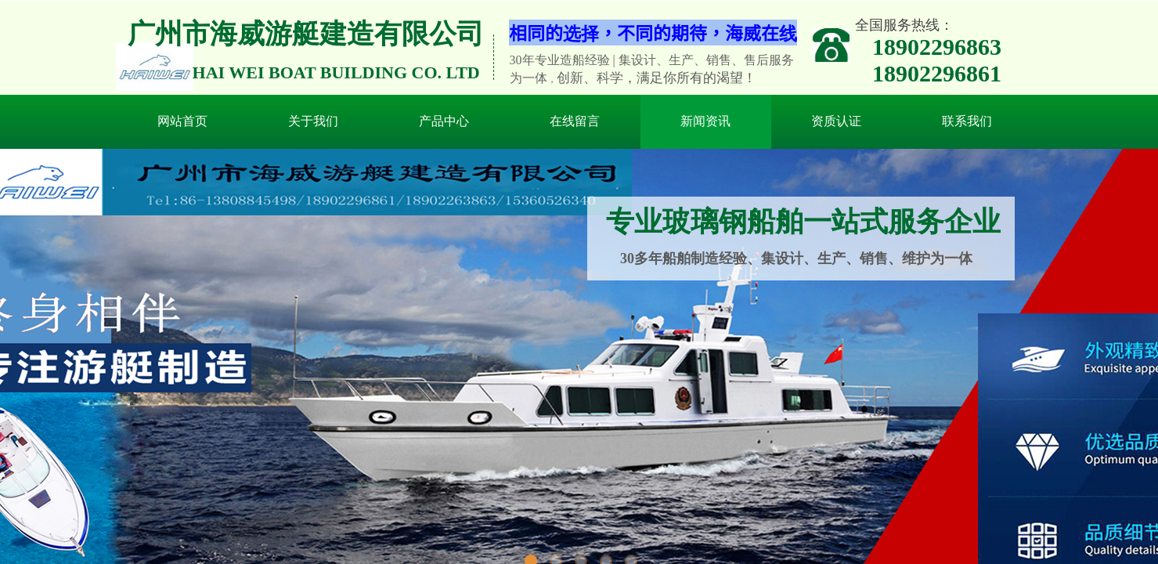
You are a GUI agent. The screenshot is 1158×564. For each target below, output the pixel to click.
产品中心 (444, 121)
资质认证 (836, 121)
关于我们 (313, 121)
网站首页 (182, 121)
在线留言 (575, 121)
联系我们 (967, 121)
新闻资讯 (705, 121)
